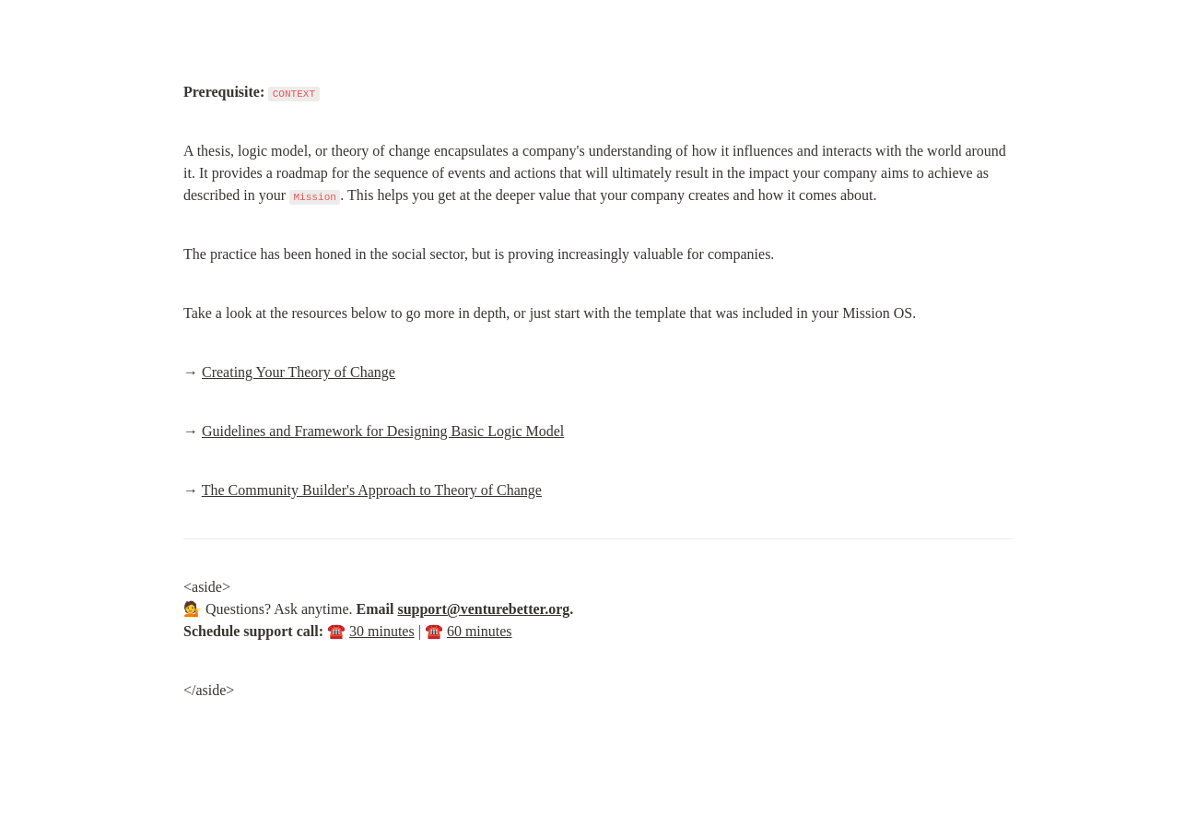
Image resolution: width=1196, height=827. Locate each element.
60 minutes (479, 631)
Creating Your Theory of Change (298, 372)
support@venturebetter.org (483, 609)
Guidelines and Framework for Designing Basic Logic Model (383, 431)
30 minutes (382, 631)
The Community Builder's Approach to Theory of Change (372, 490)
